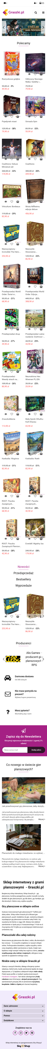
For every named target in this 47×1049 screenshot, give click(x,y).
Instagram (13, 977)
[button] (41, 3)
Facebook (5, 977)
